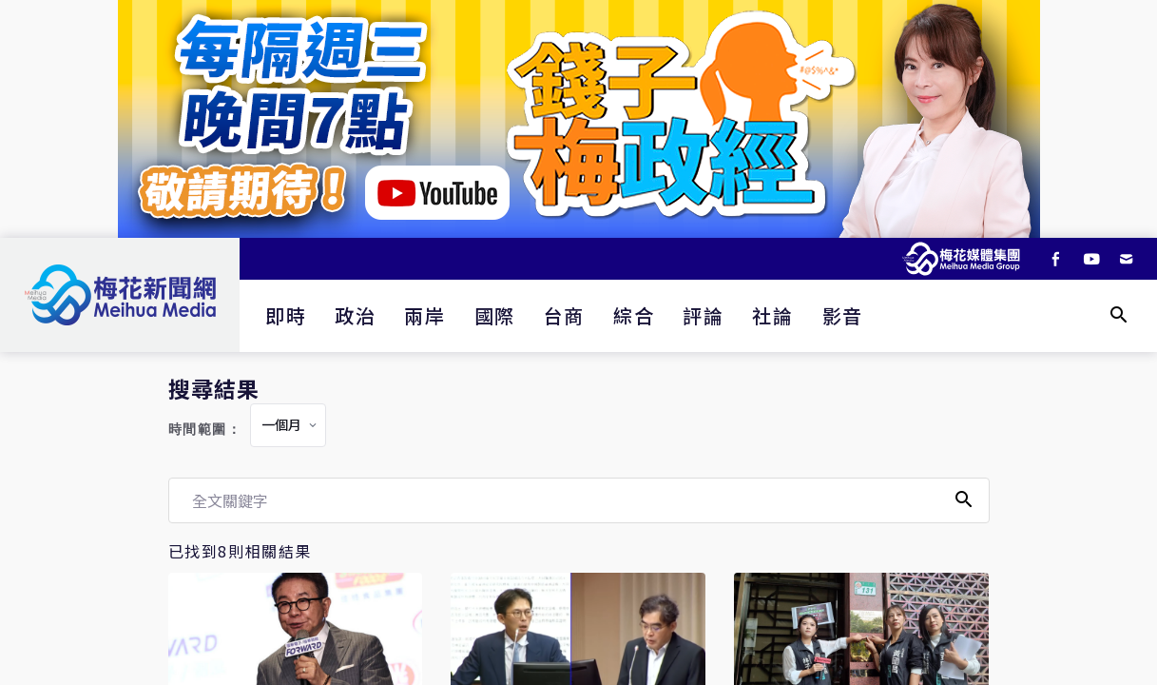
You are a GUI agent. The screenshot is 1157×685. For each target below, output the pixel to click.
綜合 (633, 315)
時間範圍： (205, 429)
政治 (355, 315)
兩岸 (424, 315)
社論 (772, 315)
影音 (842, 315)
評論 (703, 315)
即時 (285, 315)
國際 (494, 315)
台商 (564, 315)
